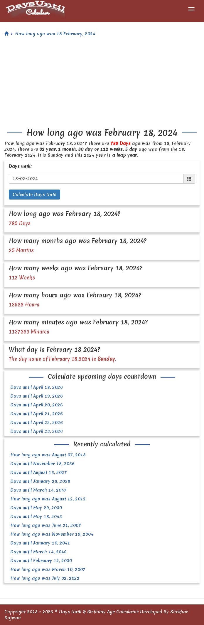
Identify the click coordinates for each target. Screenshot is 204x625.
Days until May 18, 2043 (36, 517)
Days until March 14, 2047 (38, 490)
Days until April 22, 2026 (36, 422)
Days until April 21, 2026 (36, 414)
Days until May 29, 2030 (36, 508)
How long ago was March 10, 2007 (47, 569)
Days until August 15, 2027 (38, 472)
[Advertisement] (102, 84)
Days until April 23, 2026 (36, 431)
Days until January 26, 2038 (40, 481)
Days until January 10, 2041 (40, 543)
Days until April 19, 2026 (36, 396)
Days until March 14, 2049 (38, 552)
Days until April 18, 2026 (36, 387)
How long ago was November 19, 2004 (51, 534)
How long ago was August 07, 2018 (48, 455)
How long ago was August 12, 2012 (48, 499)
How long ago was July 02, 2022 (45, 578)
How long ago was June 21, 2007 (45, 525)
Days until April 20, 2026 (36, 405)
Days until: (20, 166)
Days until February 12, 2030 (41, 561)
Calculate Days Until (34, 194)
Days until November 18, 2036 (42, 464)
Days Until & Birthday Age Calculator (99, 612)
